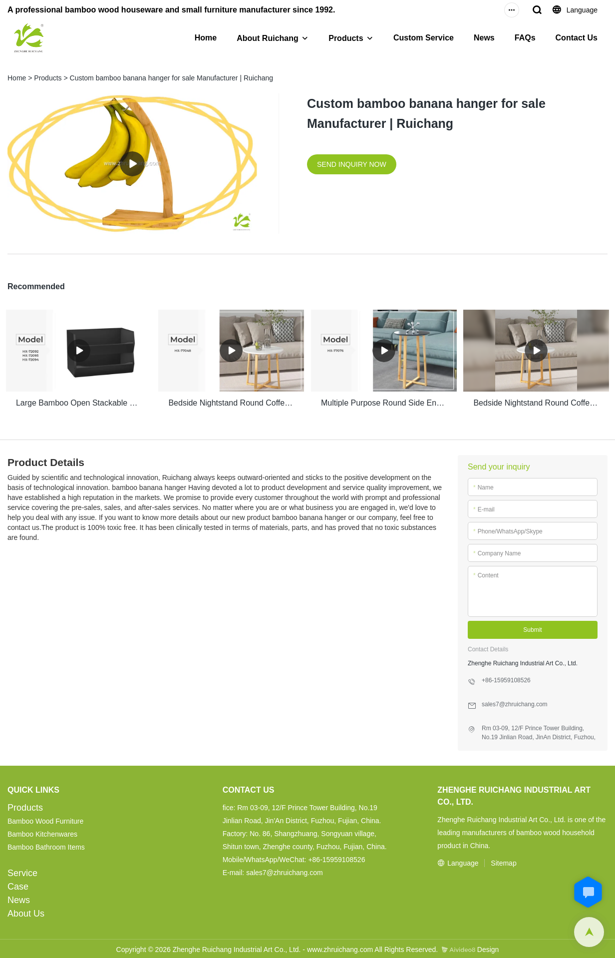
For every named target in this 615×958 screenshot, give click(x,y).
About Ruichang (268, 38)
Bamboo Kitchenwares (42, 832)
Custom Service (423, 37)
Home (206, 37)
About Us (25, 912)
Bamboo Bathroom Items (46, 845)
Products (345, 38)
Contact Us (577, 37)
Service (22, 871)
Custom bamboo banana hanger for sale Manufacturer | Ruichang (172, 78)
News (484, 37)
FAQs (525, 37)
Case (17, 885)
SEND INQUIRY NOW (351, 164)
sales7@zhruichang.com (284, 871)
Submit (532, 627)
